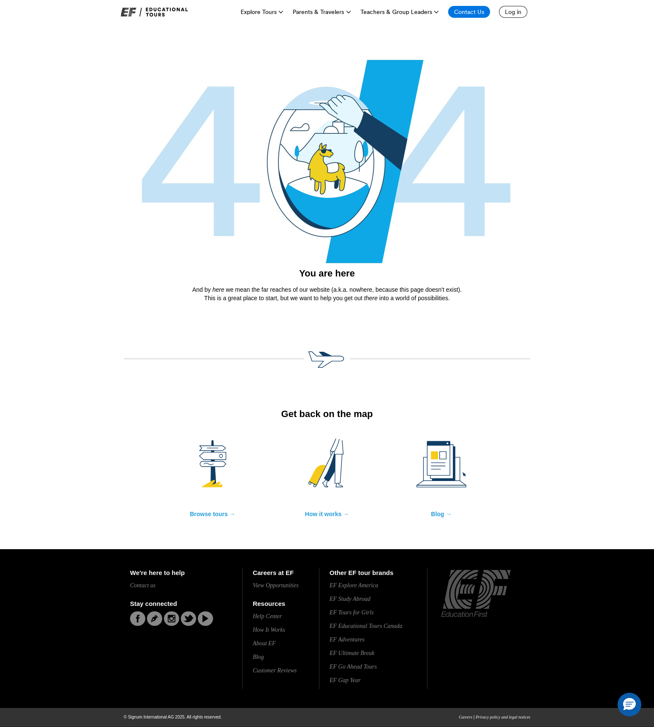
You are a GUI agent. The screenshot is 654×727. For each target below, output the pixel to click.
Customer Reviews (275, 670)
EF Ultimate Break (352, 653)
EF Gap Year (345, 680)
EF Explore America (354, 585)
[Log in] (513, 12)
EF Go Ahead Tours (353, 666)
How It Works (269, 630)
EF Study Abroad (350, 599)
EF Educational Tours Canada (366, 626)
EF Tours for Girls (352, 612)
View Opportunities (276, 585)
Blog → (441, 514)
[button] (629, 704)
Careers (465, 717)
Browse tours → (212, 514)
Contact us (142, 585)
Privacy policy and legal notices (503, 717)
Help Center (267, 616)
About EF (264, 643)
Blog (258, 657)
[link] (154, 12)
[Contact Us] (469, 12)
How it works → (327, 514)
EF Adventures (347, 639)
